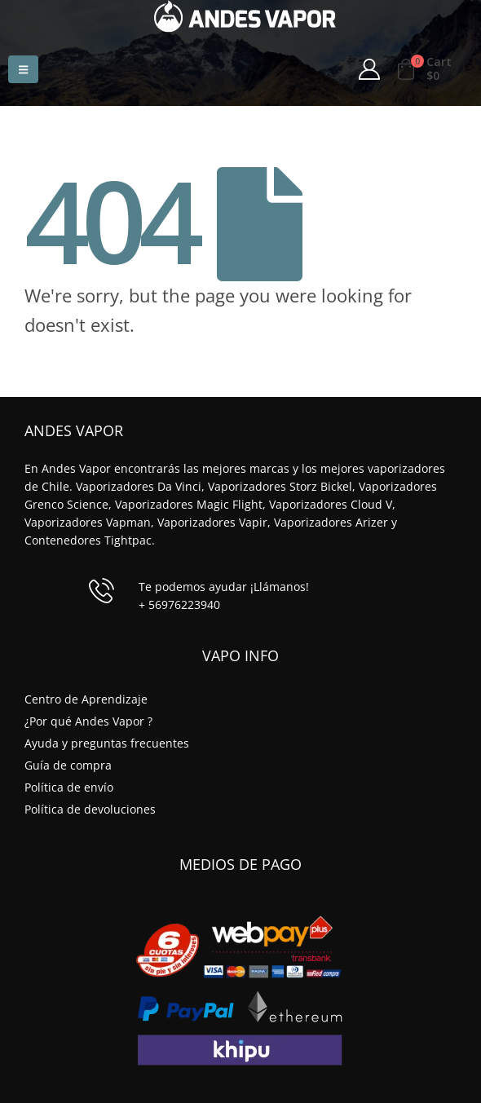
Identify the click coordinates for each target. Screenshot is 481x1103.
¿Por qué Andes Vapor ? (88, 721)
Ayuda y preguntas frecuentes (106, 743)
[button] (23, 69)
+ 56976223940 (179, 604)
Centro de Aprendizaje (86, 699)
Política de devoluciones (90, 809)
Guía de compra (68, 765)
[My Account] (369, 69)
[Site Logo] (245, 16)
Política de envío (68, 787)
